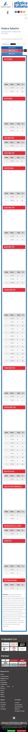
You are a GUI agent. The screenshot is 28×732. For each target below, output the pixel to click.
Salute (2, 692)
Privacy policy (5, 729)
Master (2, 690)
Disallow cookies (22, 730)
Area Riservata (19, 707)
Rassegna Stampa (19, 711)
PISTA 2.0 (3, 680)
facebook (16, 12)
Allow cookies (11, 730)
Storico (12, 54)
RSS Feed (3, 702)
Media (2, 694)
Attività (3, 696)
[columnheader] (6, 84)
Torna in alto (14, 719)
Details (24, 727)
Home (2, 674)
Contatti (17, 702)
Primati (12, 51)
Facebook (3, 704)
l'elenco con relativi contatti (9, 613)
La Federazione (5, 676)
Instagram (3, 709)
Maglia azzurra (5, 678)
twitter (18, 12)
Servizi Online (18, 704)
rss (24, 12)
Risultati (12, 48)
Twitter (3, 707)
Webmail (17, 709)
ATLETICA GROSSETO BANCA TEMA (11, 31)
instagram (21, 12)
